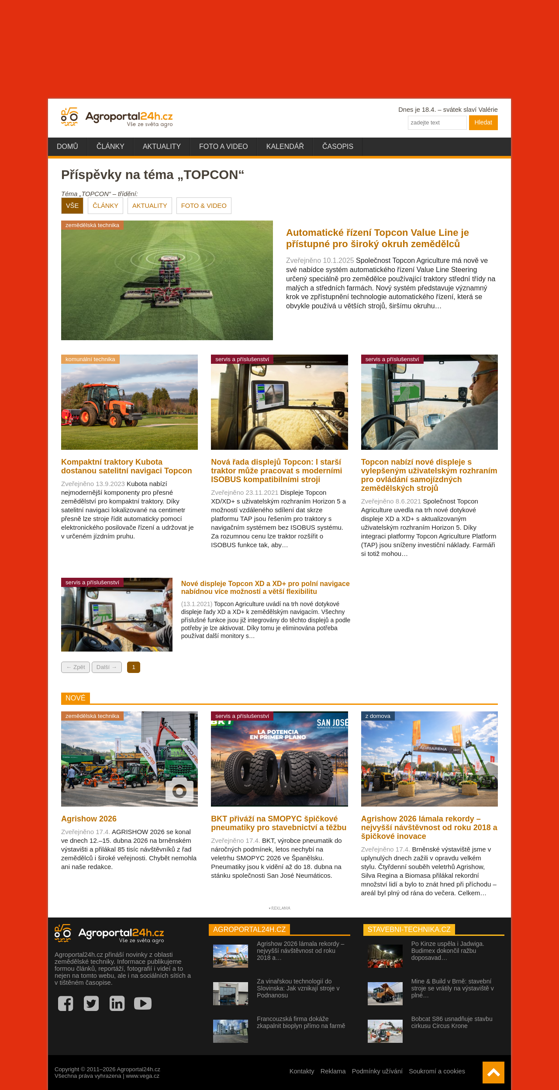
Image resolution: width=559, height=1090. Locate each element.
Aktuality (162, 146)
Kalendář (285, 146)
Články (110, 146)
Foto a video (223, 146)
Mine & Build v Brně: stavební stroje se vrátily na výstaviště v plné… (452, 988)
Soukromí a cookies (437, 1071)
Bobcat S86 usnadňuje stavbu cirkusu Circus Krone (452, 1022)
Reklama (333, 1071)
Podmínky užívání (377, 1071)
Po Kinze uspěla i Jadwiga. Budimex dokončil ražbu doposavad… (447, 950)
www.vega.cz (142, 1076)
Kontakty (302, 1071)
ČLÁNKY (105, 205)
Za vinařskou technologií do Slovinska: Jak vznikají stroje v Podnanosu (298, 988)
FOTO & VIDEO (204, 205)
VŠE (72, 205)
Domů (67, 146)
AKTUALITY (149, 205)
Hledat (483, 122)
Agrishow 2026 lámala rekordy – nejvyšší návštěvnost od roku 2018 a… (300, 950)
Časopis (337, 146)
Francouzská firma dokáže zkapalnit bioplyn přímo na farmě (301, 1022)
